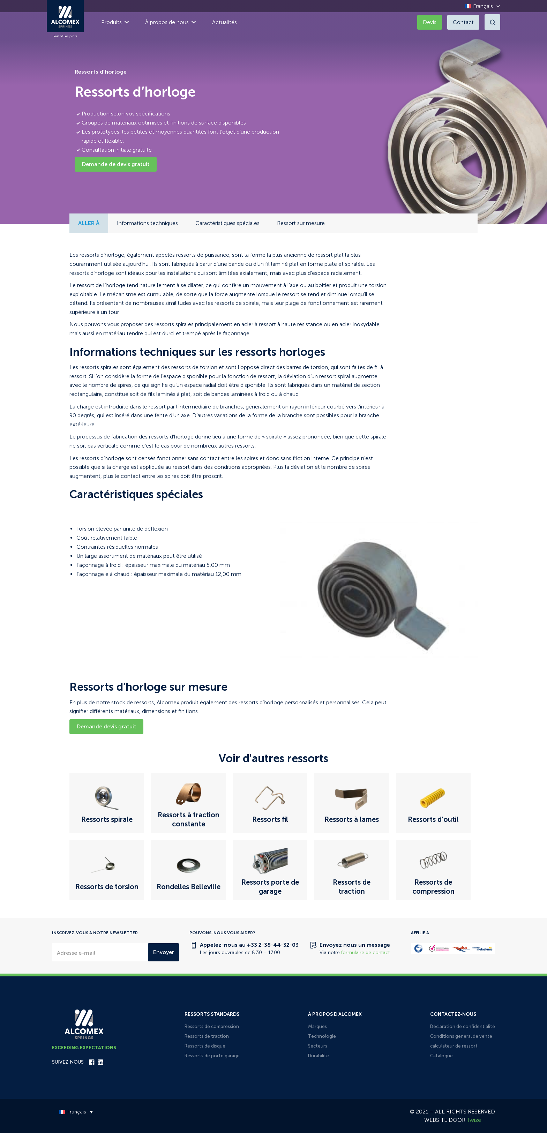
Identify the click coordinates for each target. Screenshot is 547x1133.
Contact (463, 22)
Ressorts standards (212, 1014)
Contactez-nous (453, 1014)
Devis (429, 22)
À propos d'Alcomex (335, 1014)
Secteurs (317, 1046)
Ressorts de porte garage (212, 1055)
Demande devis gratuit (106, 726)
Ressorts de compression (212, 1026)
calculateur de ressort (454, 1046)
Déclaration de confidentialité (462, 1026)
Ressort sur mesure (301, 223)
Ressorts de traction (207, 1036)
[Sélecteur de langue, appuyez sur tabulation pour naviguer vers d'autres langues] (480, 6)
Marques (317, 1026)
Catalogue (441, 1055)
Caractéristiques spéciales (227, 223)
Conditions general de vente (461, 1036)
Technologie (322, 1036)
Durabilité (318, 1055)
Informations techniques (147, 223)
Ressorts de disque (205, 1046)
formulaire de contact (365, 952)
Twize (474, 1120)
